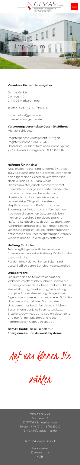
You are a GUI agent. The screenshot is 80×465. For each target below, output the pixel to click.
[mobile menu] (74, 6)
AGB (40, 456)
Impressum (40, 448)
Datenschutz (40, 452)
